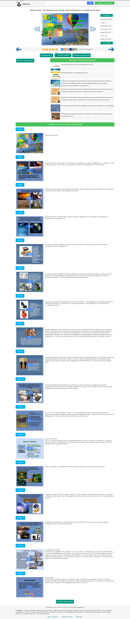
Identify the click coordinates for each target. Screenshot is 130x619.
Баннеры (79, 617)
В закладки (106, 43)
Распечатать (106, 15)
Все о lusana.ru (53, 617)
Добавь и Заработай (104, 3)
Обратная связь (67, 617)
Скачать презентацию (25, 60)
